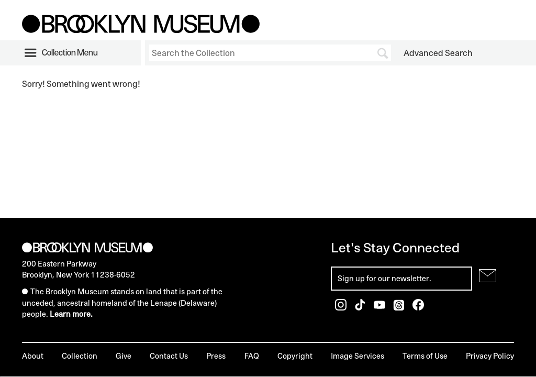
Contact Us (169, 355)
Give (123, 355)
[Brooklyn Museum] (141, 30)
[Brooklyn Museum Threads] (399, 307)
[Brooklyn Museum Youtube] (380, 307)
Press (216, 355)
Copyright (294, 355)
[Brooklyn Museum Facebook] (418, 307)
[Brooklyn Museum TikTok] (360, 307)
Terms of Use (425, 355)
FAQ (251, 355)
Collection (79, 355)
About (32, 355)
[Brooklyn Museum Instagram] (341, 307)
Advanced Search (438, 53)
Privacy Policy (490, 355)
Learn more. (71, 313)
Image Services (357, 355)
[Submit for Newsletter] (487, 275)
